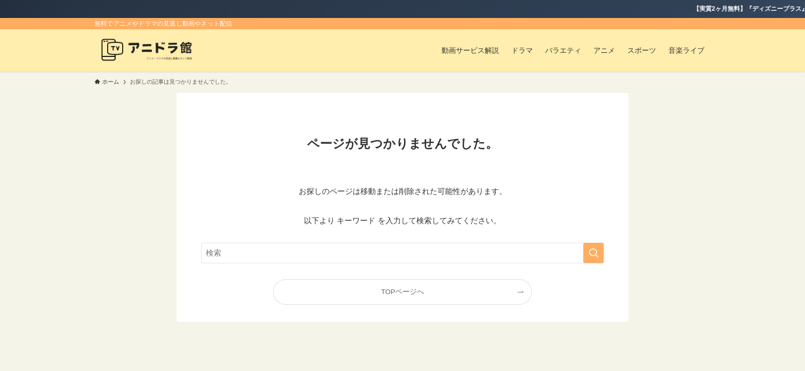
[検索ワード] (402, 253)
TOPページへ (402, 292)
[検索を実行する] (593, 253)
